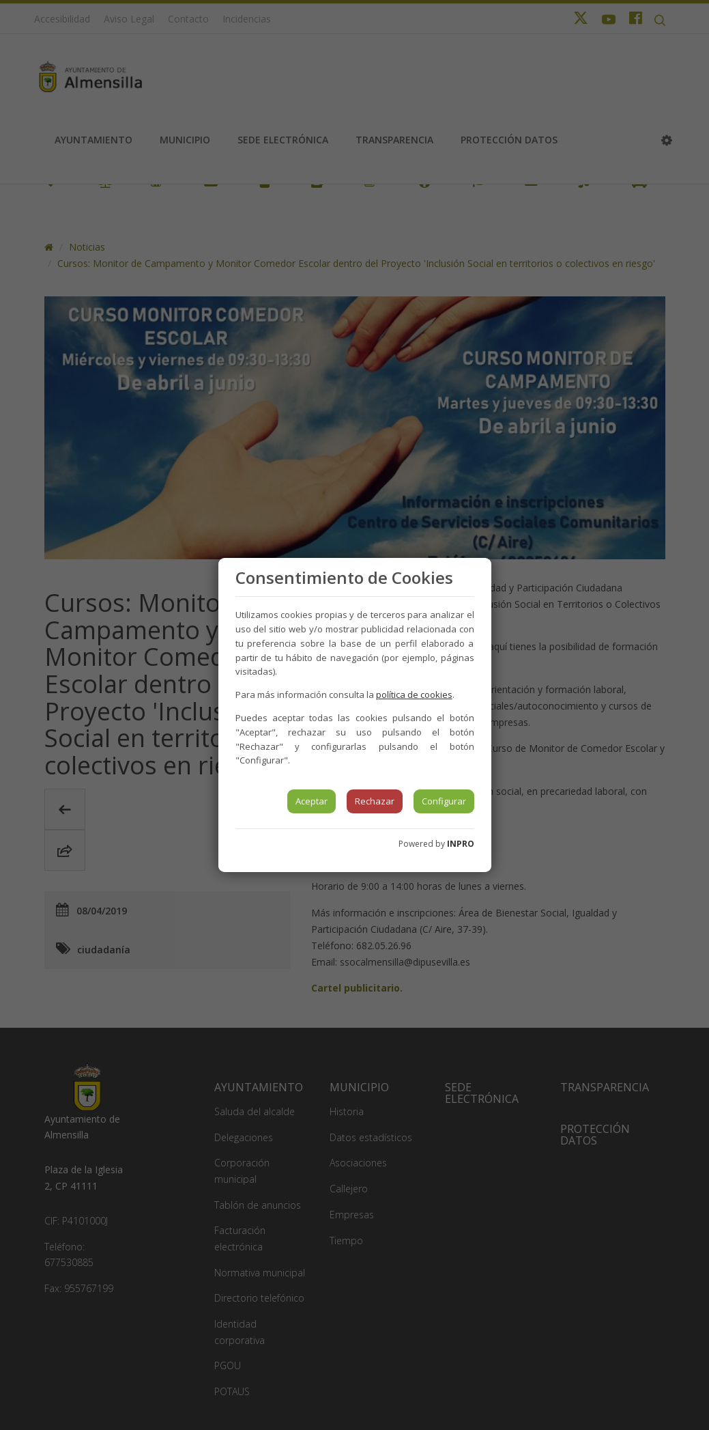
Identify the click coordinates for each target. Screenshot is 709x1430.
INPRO (460, 844)
